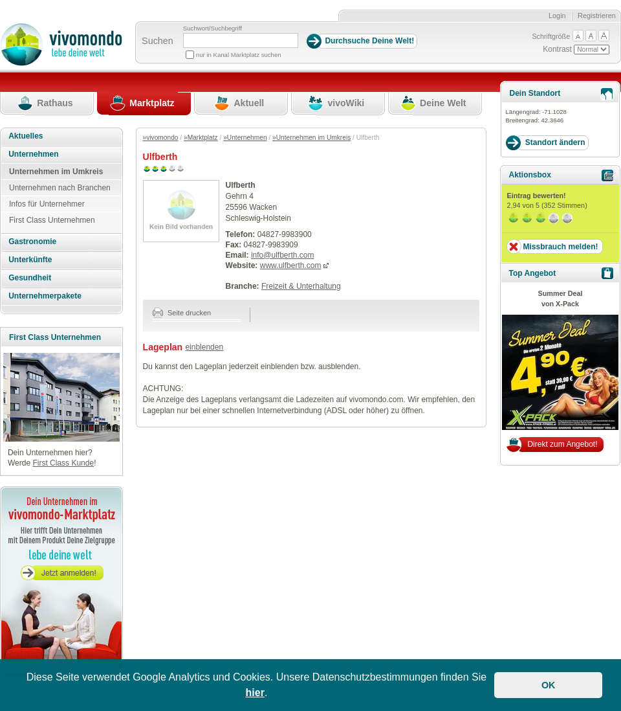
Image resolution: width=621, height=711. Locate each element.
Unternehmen (33, 154)
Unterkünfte (30, 259)
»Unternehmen (245, 137)
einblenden (204, 347)
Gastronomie (32, 241)
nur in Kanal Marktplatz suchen (238, 54)
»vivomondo (161, 137)
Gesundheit (29, 277)
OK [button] (548, 685)
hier (255, 692)
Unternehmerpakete (45, 295)
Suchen (157, 41)
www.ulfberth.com (290, 265)
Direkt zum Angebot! (562, 444)
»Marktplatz (201, 137)
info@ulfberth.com (282, 255)
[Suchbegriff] (240, 40)
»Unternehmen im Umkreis (311, 137)
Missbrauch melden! (560, 246)
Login (557, 15)
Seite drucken (182, 313)
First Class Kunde (63, 463)
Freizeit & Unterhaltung (301, 286)
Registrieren (597, 15)
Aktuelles (25, 136)
